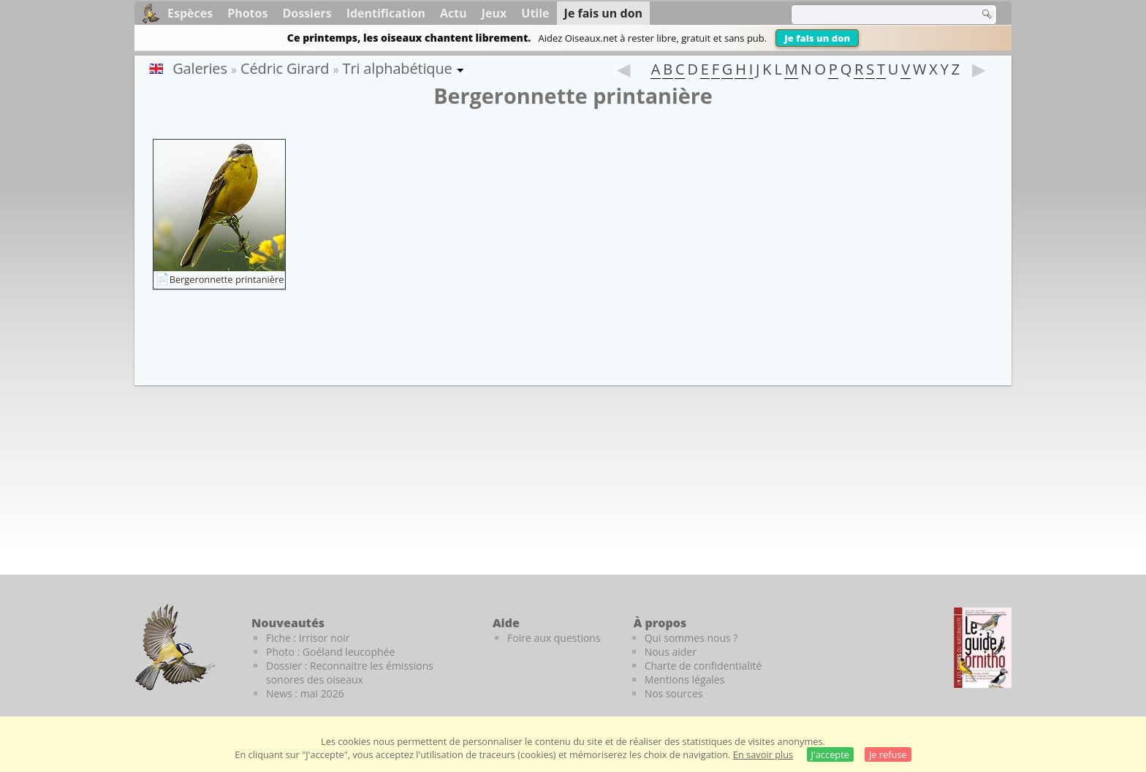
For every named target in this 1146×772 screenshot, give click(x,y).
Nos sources (674, 693)
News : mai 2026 (305, 693)
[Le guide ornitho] (983, 648)
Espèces (190, 13)
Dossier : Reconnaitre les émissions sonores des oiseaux (349, 672)
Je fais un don (817, 38)
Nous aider (671, 652)
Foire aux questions (554, 638)
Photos (247, 13)
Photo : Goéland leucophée (330, 652)
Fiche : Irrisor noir (307, 638)
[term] (875, 15)
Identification (385, 13)
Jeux (494, 13)
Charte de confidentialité (703, 666)
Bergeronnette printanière (227, 279)
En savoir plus (763, 754)
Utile (535, 13)
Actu (453, 13)
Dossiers (306, 13)
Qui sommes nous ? (691, 638)
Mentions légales (685, 679)
